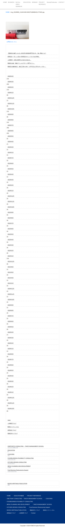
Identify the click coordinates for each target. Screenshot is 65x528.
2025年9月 (11, 114)
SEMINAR (35, 2)
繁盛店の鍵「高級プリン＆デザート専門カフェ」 (21, 63)
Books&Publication (52, 2)
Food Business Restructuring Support (39, 507)
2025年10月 (11, 109)
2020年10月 (11, 299)
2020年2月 (11, 343)
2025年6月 (11, 130)
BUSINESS (11, 2)
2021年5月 (11, 272)
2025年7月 (11, 125)
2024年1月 (11, 152)
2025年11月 (11, 103)
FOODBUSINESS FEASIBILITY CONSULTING (20, 501)
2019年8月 (11, 354)
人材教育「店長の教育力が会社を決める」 (19, 60)
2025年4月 (11, 141)
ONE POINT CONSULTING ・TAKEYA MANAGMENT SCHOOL (24, 498)
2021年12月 (11, 261)
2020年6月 (11, 321)
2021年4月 (11, 277)
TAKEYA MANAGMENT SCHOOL (42, 504)
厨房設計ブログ (12, 430)
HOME (5, 2)
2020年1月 (11, 348)
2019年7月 (11, 359)
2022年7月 (11, 223)
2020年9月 (11, 305)
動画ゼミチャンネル (13, 427)
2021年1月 (11, 283)
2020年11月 (11, 294)
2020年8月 (11, 310)
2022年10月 (11, 207)
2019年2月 (11, 386)
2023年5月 (11, 168)
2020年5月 (11, 326)
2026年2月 (11, 87)
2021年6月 (11, 267)
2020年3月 (11, 337)
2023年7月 (11, 158)
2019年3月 (11, 381)
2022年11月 (11, 201)
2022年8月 (11, 218)
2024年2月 (11, 147)
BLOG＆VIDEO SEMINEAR (19, 4)
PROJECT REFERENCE (34, 495)
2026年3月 (11, 81)
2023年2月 (11, 185)
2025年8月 (11, 119)
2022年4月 (11, 239)
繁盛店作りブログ (13, 433)
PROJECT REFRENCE (42, 3)
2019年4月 (11, 375)
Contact (33, 513)
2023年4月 (11, 174)
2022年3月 (11, 245)
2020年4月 (11, 332)
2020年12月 (11, 288)
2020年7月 (11, 316)
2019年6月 (11, 365)
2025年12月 (11, 98)
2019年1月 (11, 392)
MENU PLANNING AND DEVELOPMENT (18, 504)
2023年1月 (11, 190)
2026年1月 (11, 92)
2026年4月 (11, 76)
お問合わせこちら (12, 41)
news (9, 420)
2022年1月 (11, 256)
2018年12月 (11, 397)
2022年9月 (11, 212)
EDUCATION (27, 2)
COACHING (49, 498)
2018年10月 (11, 408)
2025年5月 (11, 136)
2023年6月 (11, 163)
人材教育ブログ (12, 423)
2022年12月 (11, 196)
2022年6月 (11, 228)
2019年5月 (11, 370)
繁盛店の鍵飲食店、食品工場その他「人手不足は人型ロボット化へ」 (27, 66)
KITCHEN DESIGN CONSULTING (16, 507)
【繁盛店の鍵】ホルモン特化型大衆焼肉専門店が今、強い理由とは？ (27, 53)
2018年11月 (11, 403)
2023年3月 (11, 179)
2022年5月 (11, 234)
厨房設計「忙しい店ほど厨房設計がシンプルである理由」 (24, 56)
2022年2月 (11, 250)
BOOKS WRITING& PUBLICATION (16, 510)
